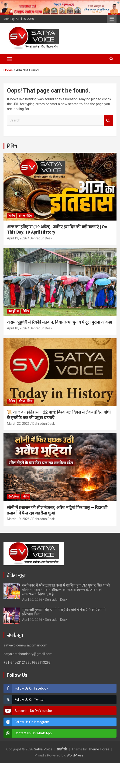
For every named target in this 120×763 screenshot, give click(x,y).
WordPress (75, 755)
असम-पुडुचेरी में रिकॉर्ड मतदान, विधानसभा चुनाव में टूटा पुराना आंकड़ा (59, 322)
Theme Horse (98, 749)
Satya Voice (43, 749)
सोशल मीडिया (25, 215)
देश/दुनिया (13, 311)
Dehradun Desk (41, 238)
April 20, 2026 (32, 599)
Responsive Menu (112, 19)
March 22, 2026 (18, 423)
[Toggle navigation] (9, 59)
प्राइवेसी (62, 749)
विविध (12, 146)
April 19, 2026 (17, 238)
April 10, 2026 (17, 328)
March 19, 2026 (18, 519)
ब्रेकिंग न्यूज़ (16, 575)
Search (108, 120)
